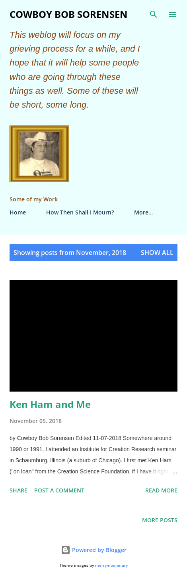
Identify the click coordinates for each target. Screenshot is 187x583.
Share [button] (18, 490)
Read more (161, 490)
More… (143, 212)
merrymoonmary (111, 565)
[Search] (153, 14)
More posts (159, 520)
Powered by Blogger (94, 550)
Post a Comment (59, 490)
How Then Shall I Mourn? (80, 212)
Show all (157, 252)
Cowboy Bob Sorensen (69, 14)
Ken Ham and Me (50, 404)
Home (18, 212)
